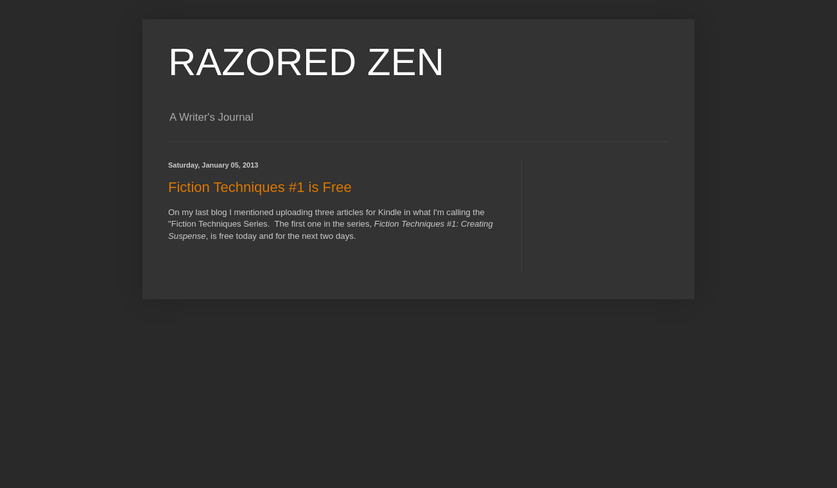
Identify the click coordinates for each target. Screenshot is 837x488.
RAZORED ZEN (306, 61)
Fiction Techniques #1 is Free (260, 187)
